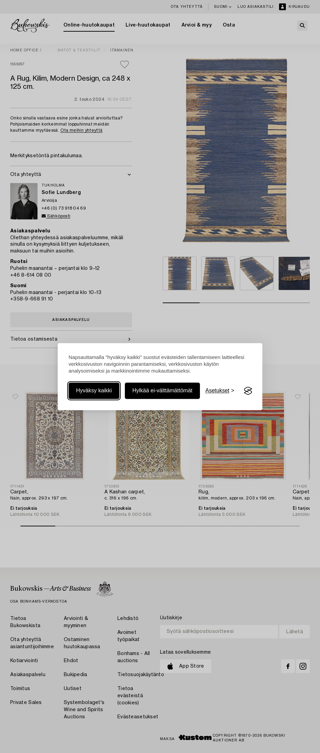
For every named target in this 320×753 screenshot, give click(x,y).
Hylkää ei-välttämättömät (162, 391)
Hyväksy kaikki (94, 391)
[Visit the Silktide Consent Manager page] (248, 391)
